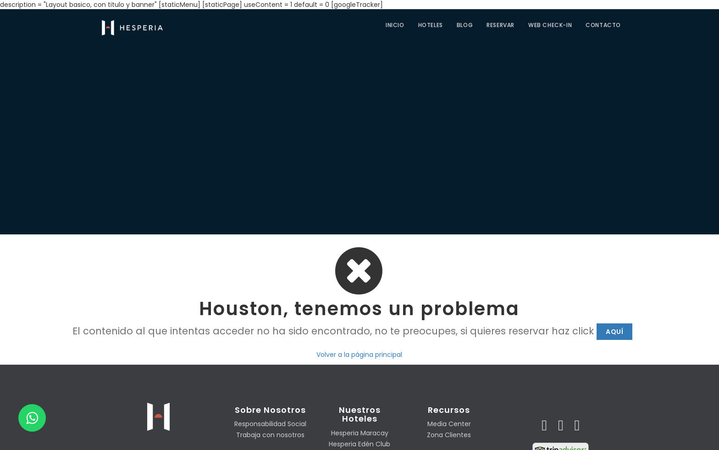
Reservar (500, 25)
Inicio (395, 25)
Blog (465, 25)
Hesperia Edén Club (359, 444)
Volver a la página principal (359, 354)
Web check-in (550, 25)
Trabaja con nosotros (270, 434)
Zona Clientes (449, 434)
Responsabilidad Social (270, 423)
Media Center (449, 423)
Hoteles (430, 25)
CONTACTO (603, 25)
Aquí (614, 331)
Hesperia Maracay (359, 433)
